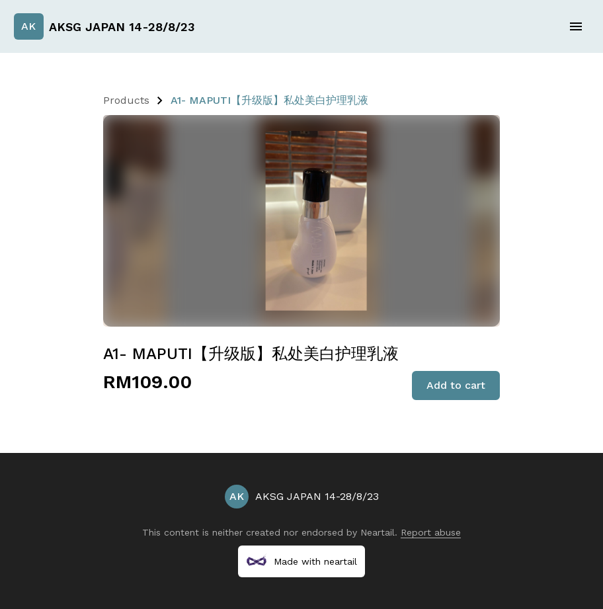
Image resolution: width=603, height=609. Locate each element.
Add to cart (455, 385)
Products (126, 100)
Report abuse (431, 532)
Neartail (377, 532)
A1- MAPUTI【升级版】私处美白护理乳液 (269, 100)
